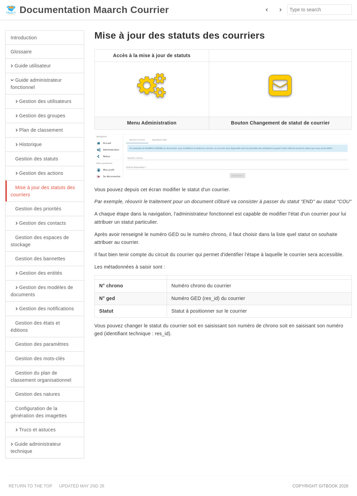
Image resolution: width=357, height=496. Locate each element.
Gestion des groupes (38, 116)
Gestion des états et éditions (35, 326)
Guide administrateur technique (36, 447)
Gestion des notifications (42, 308)
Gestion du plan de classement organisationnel (41, 376)
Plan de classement (37, 130)
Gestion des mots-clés (38, 358)
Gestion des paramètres (40, 344)
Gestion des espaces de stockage (40, 240)
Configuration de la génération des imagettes (39, 411)
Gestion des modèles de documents (42, 290)
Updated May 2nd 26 (81, 486)
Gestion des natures (35, 394)
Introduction (24, 37)
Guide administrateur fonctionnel (36, 83)
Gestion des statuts (34, 159)
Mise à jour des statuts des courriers (43, 190)
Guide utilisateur (31, 66)
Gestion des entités (36, 273)
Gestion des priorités (36, 209)
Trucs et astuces (33, 430)
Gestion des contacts (38, 223)
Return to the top (30, 486)
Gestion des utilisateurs (41, 101)
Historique (26, 144)
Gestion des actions (37, 173)
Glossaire (21, 51)
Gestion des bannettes (38, 259)
